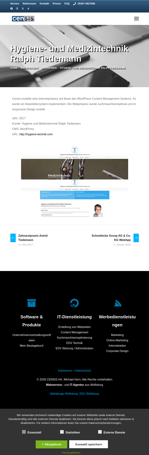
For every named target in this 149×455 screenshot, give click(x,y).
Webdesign (49, 68)
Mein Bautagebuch (32, 345)
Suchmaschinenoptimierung (74, 337)
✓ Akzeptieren (52, 444)
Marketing (117, 334)
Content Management (74, 332)
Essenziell (31, 432)
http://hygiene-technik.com (36, 134)
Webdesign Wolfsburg (64, 393)
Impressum (65, 370)
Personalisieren (71, 452)
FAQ (67, 3)
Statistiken (70, 432)
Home (14, 68)
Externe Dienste (111, 432)
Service (14, 3)
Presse (57, 3)
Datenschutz (83, 370)
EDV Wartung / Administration (74, 348)
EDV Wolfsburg (89, 393)
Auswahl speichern (88, 444)
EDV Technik (74, 342)
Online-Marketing (117, 340)
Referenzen (29, 3)
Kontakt (44, 3)
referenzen (29, 68)
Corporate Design (117, 351)
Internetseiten (117, 345)
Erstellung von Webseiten (74, 326)
